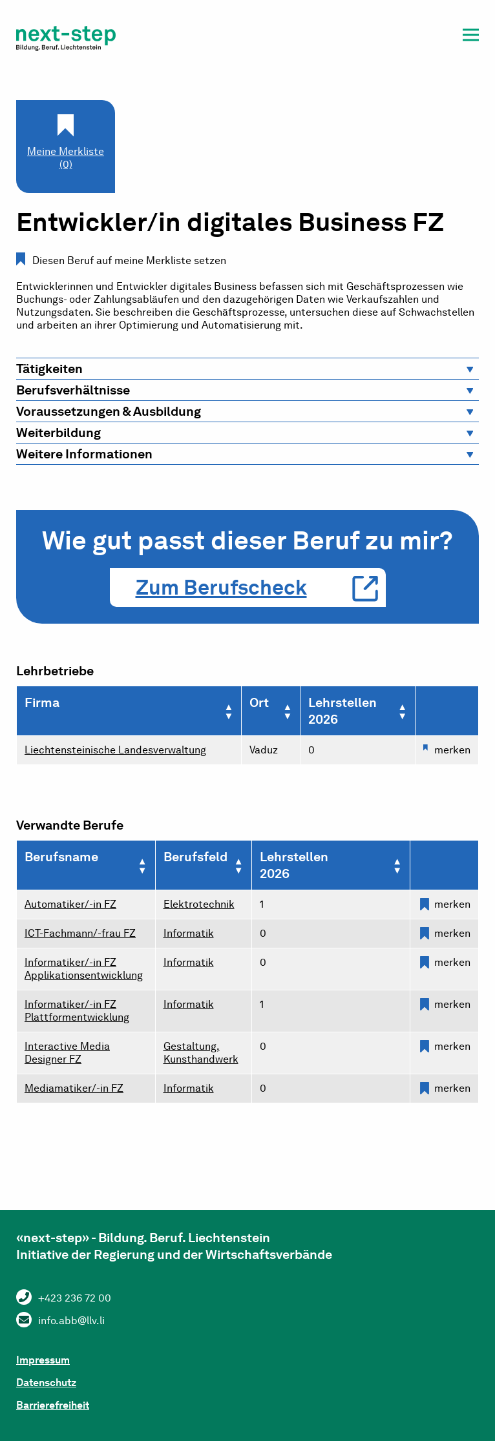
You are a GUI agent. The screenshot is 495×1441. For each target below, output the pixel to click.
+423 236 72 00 (74, 1298)
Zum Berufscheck (221, 587)
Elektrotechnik (199, 904)
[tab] (247, 369)
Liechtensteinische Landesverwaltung (115, 750)
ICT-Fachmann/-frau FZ (80, 933)
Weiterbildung (58, 432)
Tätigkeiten (49, 368)
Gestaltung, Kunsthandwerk (200, 1052)
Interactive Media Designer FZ (67, 1052)
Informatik (188, 933)
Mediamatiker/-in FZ (74, 1088)
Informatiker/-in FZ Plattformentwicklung (77, 1010)
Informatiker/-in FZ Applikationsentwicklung (84, 968)
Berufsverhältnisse (73, 390)
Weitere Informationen (84, 454)
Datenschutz (46, 1382)
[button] (471, 37)
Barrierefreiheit (52, 1405)
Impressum (43, 1360)
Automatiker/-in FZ (70, 904)
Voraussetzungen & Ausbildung (108, 411)
